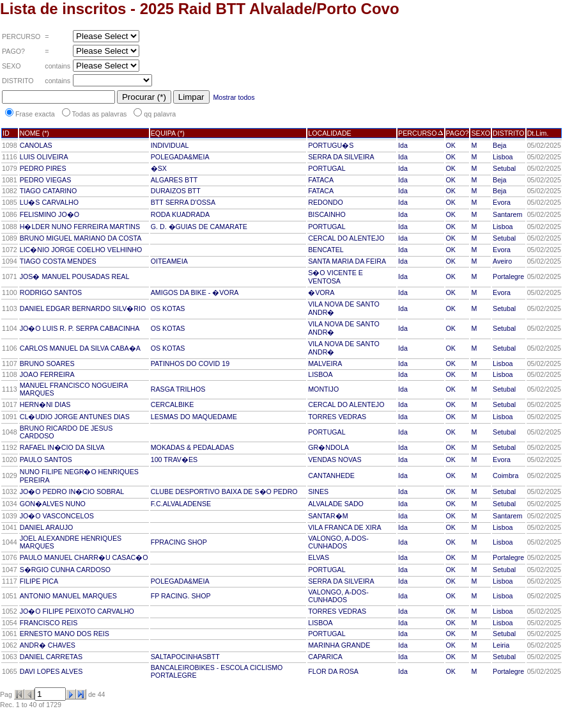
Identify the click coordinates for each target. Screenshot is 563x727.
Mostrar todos (233, 97)
